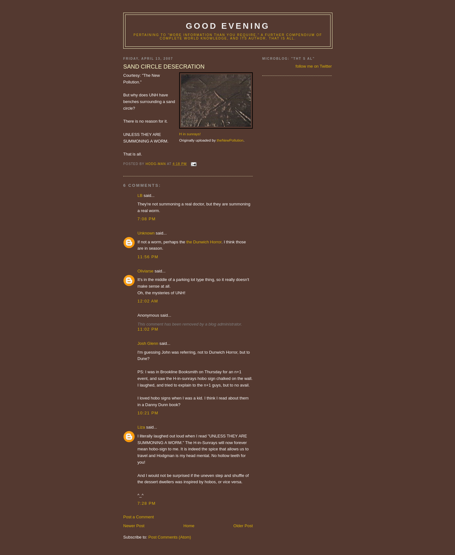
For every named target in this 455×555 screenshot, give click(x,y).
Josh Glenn (147, 343)
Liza (141, 427)
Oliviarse (145, 271)
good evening (228, 26)
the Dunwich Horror (203, 242)
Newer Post (133, 525)
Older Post (243, 525)
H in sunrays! (190, 134)
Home (189, 525)
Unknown (146, 233)
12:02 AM (147, 301)
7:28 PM (146, 503)
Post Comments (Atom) (170, 537)
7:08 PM (146, 219)
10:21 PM (147, 413)
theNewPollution (230, 140)
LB (140, 195)
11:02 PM (147, 329)
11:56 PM (147, 256)
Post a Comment (138, 517)
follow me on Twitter (313, 66)
